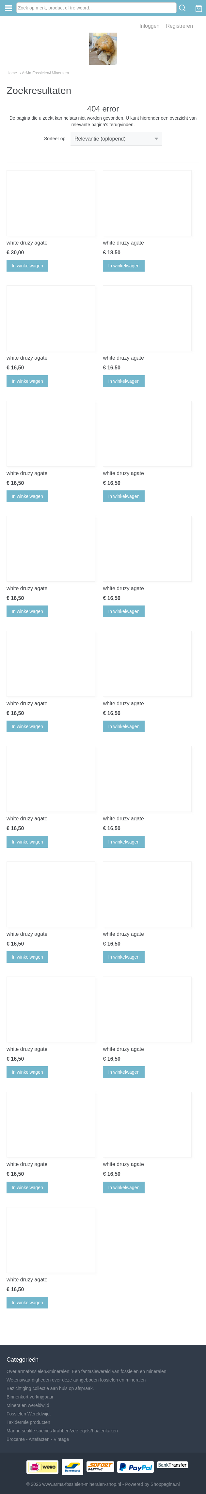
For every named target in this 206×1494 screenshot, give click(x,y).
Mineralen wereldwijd (28, 1405)
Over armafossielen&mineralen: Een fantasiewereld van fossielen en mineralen (86, 1371)
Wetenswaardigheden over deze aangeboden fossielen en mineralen (76, 1379)
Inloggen (149, 26)
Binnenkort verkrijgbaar (30, 1396)
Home (12, 73)
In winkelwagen (27, 265)
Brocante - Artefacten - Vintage (38, 1439)
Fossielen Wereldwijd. (29, 1413)
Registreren (179, 26)
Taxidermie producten (28, 1422)
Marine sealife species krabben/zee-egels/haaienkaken (62, 1430)
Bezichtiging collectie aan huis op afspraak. (50, 1388)
